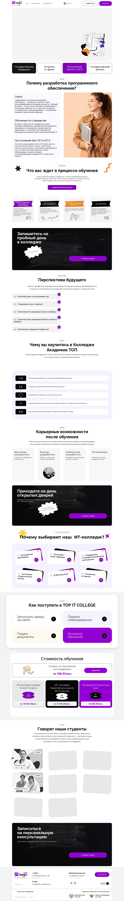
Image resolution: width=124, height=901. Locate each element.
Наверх (103, 883)
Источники (31, 897)
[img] (27, 758)
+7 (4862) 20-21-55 (76, 876)
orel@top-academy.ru (41, 884)
